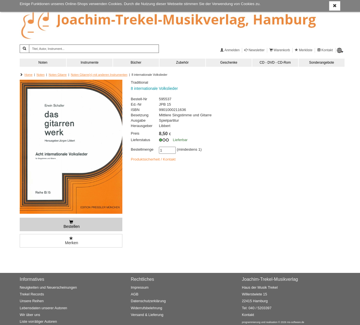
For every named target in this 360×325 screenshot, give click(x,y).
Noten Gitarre (58, 74)
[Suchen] (24, 48)
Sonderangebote (321, 62)
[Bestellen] (71, 224)
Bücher (135, 62)
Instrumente (89, 62)
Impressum (139, 287)
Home (28, 74)
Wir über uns (30, 315)
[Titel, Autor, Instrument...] (94, 48)
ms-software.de (295, 322)
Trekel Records (32, 294)
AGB (134, 294)
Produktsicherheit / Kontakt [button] (153, 159)
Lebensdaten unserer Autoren (43, 308)
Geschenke (228, 62)
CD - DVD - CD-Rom (275, 62)
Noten (42, 62)
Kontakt (248, 315)
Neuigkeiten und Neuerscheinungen (48, 287)
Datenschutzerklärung (148, 301)
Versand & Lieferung (147, 315)
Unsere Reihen (32, 301)
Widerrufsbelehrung (146, 308)
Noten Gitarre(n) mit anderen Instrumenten (99, 74)
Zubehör (182, 62)
